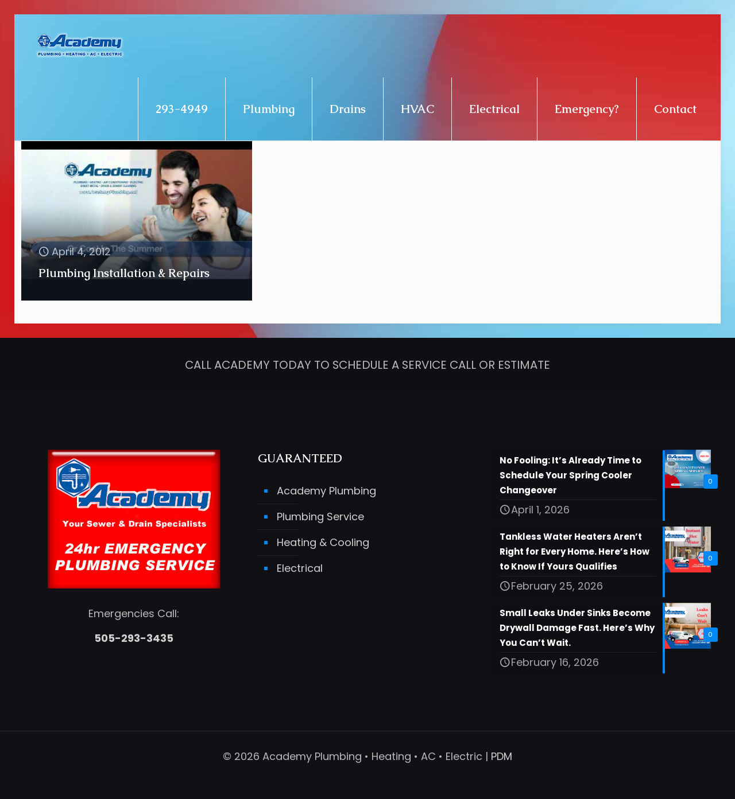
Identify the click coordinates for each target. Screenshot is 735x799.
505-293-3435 (133, 639)
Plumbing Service (320, 517)
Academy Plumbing (326, 491)
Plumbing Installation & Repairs (124, 273)
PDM (501, 756)
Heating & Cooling (323, 543)
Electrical (300, 569)
